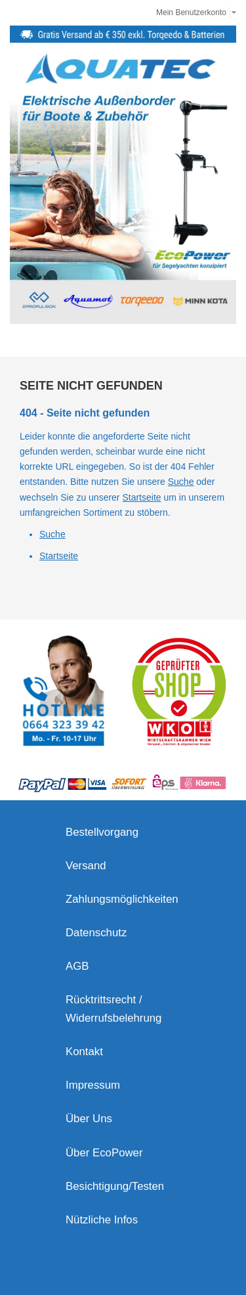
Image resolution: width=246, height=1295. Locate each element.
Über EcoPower (104, 1153)
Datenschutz (96, 932)
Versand (86, 865)
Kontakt (84, 1051)
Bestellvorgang (102, 832)
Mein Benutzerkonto (191, 12)
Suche (181, 481)
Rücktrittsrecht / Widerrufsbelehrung (113, 1008)
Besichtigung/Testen (115, 1186)
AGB (77, 966)
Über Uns (89, 1118)
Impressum (93, 1085)
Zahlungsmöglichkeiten (122, 899)
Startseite (141, 497)
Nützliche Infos (102, 1220)
